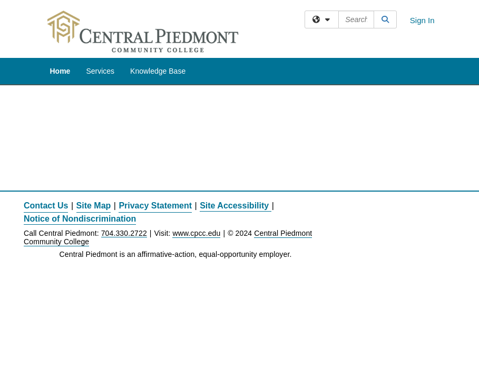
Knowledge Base (157, 71)
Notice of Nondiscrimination (80, 218)
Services (100, 71)
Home (60, 71)
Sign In (422, 20)
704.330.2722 (124, 233)
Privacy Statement (155, 205)
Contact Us (46, 205)
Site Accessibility (234, 205)
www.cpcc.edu (196, 233)
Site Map (93, 205)
